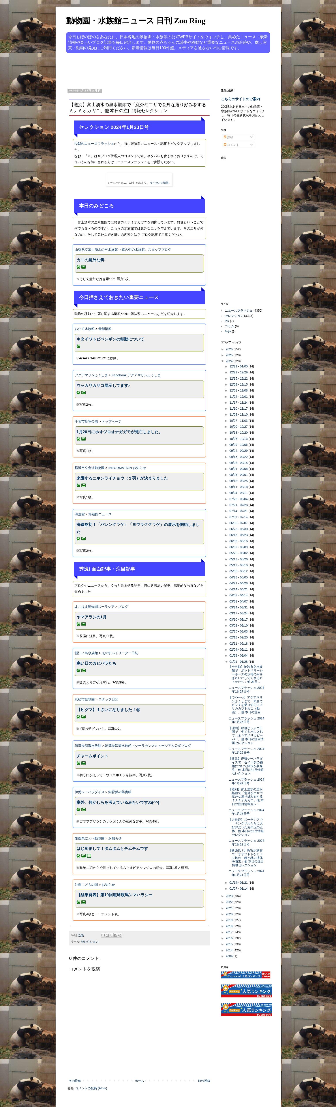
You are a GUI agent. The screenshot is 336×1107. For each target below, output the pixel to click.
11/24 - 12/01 (238, 396)
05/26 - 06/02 (238, 553)
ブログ (123, 606)
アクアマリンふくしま (91, 375)
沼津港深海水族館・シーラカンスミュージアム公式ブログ (148, 745)
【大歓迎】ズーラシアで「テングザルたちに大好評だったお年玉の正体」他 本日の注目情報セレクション (246, 827)
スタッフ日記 (108, 699)
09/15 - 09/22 (238, 457)
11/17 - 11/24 (238, 402)
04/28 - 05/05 (238, 577)
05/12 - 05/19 (238, 565)
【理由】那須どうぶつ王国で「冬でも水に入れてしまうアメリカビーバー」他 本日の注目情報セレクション (246, 735)
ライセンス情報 (159, 182)
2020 (229, 914)
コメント (232, 145)
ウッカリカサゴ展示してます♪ (103, 385)
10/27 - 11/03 (238, 420)
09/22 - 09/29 (238, 450)
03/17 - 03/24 (238, 613)
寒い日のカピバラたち (96, 663)
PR (227, 321)
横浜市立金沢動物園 (90, 468)
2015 (229, 944)
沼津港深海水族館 (88, 745)
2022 (229, 902)
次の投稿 (75, 1081)
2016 (229, 938)
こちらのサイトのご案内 (240, 99)
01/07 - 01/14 (238, 888)
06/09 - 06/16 (238, 541)
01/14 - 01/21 (238, 882)
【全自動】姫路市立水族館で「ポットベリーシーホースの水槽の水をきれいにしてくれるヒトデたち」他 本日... (246, 674)
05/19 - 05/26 (238, 559)
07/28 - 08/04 (238, 499)
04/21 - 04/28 (238, 583)
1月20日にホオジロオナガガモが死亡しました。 (120, 432)
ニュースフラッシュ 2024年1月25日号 (246, 750)
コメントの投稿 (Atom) (91, 1088)
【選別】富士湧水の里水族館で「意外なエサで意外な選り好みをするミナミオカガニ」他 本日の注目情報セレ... (246, 796)
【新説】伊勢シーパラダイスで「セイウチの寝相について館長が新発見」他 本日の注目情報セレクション (246, 766)
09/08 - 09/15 (238, 463)
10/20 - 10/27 (238, 426)
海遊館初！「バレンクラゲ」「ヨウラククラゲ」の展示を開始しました (138, 528)
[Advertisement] (151, 70)
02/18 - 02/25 (238, 637)
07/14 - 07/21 (238, 511)
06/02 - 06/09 (238, 547)
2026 (229, 349)
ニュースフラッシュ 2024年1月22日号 (246, 842)
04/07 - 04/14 (238, 595)
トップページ (112, 421)
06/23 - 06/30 (238, 529)
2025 (229, 355)
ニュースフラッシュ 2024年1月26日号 (246, 720)
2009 (229, 956)
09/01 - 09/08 (238, 469)
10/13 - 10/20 (238, 432)
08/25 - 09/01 (238, 474)
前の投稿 (204, 1081)
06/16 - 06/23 (238, 535)
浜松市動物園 (85, 699)
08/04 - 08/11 (238, 493)
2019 (229, 920)
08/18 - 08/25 (238, 481)
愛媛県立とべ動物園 (90, 838)
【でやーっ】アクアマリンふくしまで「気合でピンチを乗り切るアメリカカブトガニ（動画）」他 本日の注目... (246, 705)
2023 (229, 896)
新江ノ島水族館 (86, 653)
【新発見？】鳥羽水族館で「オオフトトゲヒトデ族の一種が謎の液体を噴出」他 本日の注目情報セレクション (246, 858)
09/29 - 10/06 (238, 444)
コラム (229, 326)
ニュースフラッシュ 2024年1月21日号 (246, 873)
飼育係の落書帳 (119, 792)
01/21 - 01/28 (238, 661)
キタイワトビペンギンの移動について (110, 339)
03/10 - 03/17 (238, 619)
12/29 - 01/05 (238, 366)
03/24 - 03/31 (238, 607)
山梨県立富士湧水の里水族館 (96, 249)
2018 (229, 926)
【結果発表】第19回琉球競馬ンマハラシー (114, 895)
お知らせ (115, 838)
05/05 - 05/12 (238, 571)
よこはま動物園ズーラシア (95, 606)
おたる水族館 (85, 329)
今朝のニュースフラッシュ (94, 143)
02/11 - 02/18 (238, 643)
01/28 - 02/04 (238, 655)
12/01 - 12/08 (238, 390)
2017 (229, 932)
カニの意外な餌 (90, 260)
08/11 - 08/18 (238, 487)
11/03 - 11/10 (238, 414)
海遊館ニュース (100, 514)
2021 (229, 908)
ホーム (139, 1081)
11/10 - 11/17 (238, 408)
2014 (229, 950)
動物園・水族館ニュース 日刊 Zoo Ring (136, 20)
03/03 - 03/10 (238, 625)
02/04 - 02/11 (238, 649)
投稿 (228, 137)
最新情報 (105, 329)
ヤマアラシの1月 (92, 617)
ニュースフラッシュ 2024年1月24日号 (246, 781)
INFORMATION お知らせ (127, 468)
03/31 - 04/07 (238, 601)
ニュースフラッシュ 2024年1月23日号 (246, 811)
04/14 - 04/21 (238, 589)
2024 (229, 361)
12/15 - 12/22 (238, 378)
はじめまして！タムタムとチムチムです (112, 848)
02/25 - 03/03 (238, 631)
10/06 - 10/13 (238, 439)
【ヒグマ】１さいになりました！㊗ (108, 710)
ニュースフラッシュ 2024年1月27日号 (246, 689)
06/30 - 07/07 (238, 523)
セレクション (89, 941)
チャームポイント (92, 756)
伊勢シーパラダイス (90, 792)
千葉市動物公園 (86, 421)
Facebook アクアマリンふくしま (136, 375)
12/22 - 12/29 (238, 372)
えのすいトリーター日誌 (120, 653)
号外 (228, 331)
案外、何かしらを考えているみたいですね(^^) (118, 802)
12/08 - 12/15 (238, 384)
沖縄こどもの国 (86, 885)
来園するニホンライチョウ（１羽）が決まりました (122, 478)
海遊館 (80, 514)
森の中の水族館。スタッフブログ (146, 249)
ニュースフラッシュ (239, 310)
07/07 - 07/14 (238, 517)
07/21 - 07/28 (238, 505)
